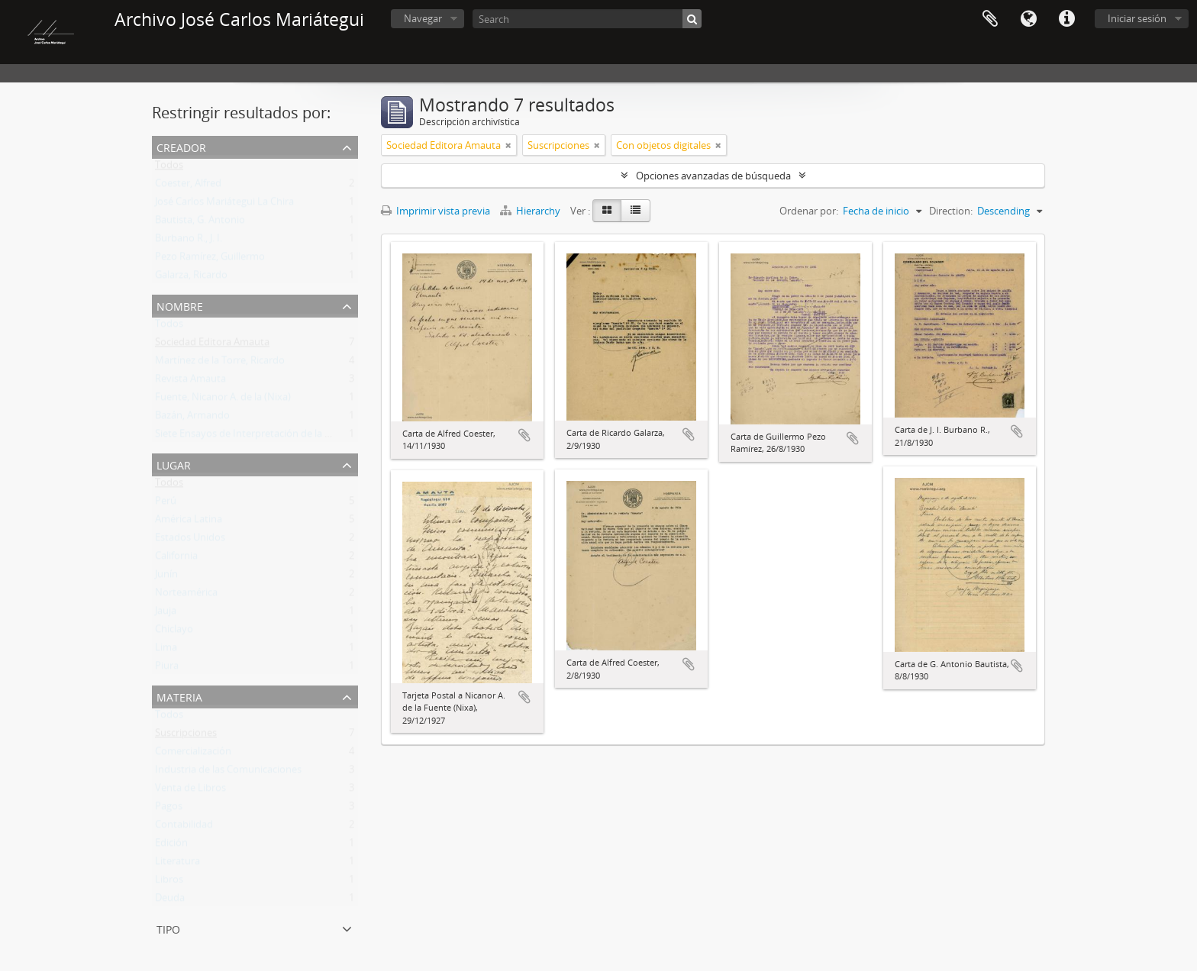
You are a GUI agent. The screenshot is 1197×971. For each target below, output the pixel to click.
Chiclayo (174, 632)
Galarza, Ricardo (191, 278)
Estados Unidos (190, 540)
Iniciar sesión (1137, 18)
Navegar (423, 18)
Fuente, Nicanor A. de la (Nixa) (223, 400)
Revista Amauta (190, 382)
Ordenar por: (808, 211)
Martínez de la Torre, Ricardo (220, 363)
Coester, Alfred (188, 186)
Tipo (168, 928)
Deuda (170, 901)
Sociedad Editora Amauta (212, 345)
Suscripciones (186, 736)
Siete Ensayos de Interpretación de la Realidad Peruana (279, 437)
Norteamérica (186, 595)
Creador (181, 146)
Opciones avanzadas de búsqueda (713, 175)
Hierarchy (531, 211)
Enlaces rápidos (1066, 19)
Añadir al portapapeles (524, 435)
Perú (165, 504)
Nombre (179, 305)
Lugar (173, 463)
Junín (166, 577)
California (176, 559)
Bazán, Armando (192, 418)
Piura (167, 669)
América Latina (188, 522)
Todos (169, 168)
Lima (166, 650)
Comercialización (193, 754)
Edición (171, 846)
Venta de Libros (190, 791)
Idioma (1028, 19)
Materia (179, 696)
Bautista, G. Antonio (200, 223)
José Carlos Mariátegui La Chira (224, 204)
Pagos (168, 809)
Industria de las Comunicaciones (228, 772)
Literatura (177, 864)
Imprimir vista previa (435, 211)
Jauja (165, 614)
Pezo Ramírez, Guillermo (210, 259)
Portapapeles (990, 19)
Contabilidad (184, 827)
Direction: (951, 211)
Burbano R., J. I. (188, 241)
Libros (169, 882)
